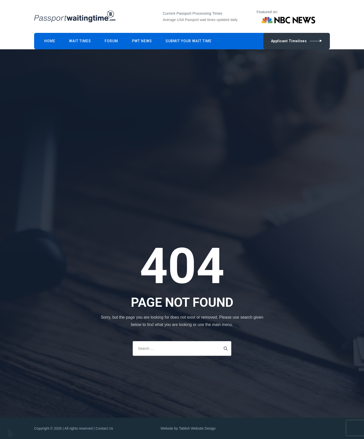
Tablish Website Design (197, 428)
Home (49, 41)
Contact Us (104, 428)
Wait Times (80, 41)
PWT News (142, 41)
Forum (111, 41)
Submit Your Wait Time (189, 41)
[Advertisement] (183, 87)
